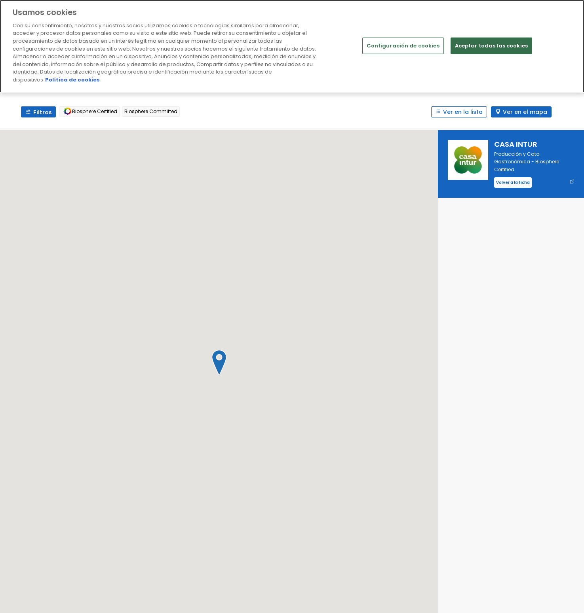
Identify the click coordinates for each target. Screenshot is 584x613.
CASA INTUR (515, 144)
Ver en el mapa (525, 112)
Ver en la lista (463, 112)
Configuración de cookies (403, 45)
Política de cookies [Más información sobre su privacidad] (72, 79)
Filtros (42, 112)
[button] (219, 362)
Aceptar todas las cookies (491, 45)
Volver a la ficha (513, 182)
